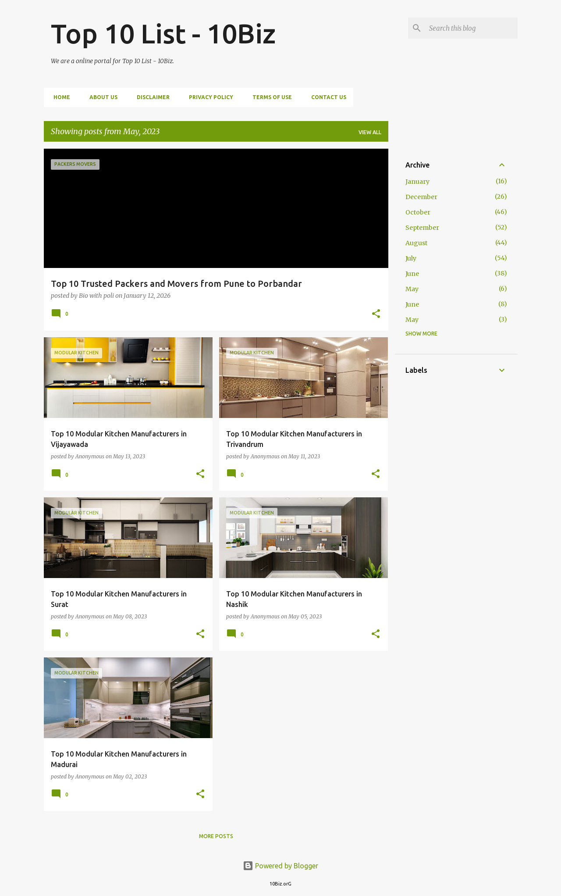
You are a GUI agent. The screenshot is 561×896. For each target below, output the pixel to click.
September (422, 228)
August (416, 243)
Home (59, 97)
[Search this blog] (472, 28)
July (410, 258)
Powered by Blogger (280, 866)
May (412, 289)
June (412, 274)
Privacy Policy (208, 97)
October (417, 212)
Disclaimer (150, 97)
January (417, 182)
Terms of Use (269, 97)
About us (101, 97)
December (421, 197)
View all (370, 132)
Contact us (326, 97)
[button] (376, 314)
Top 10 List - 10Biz (163, 33)
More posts (216, 836)
